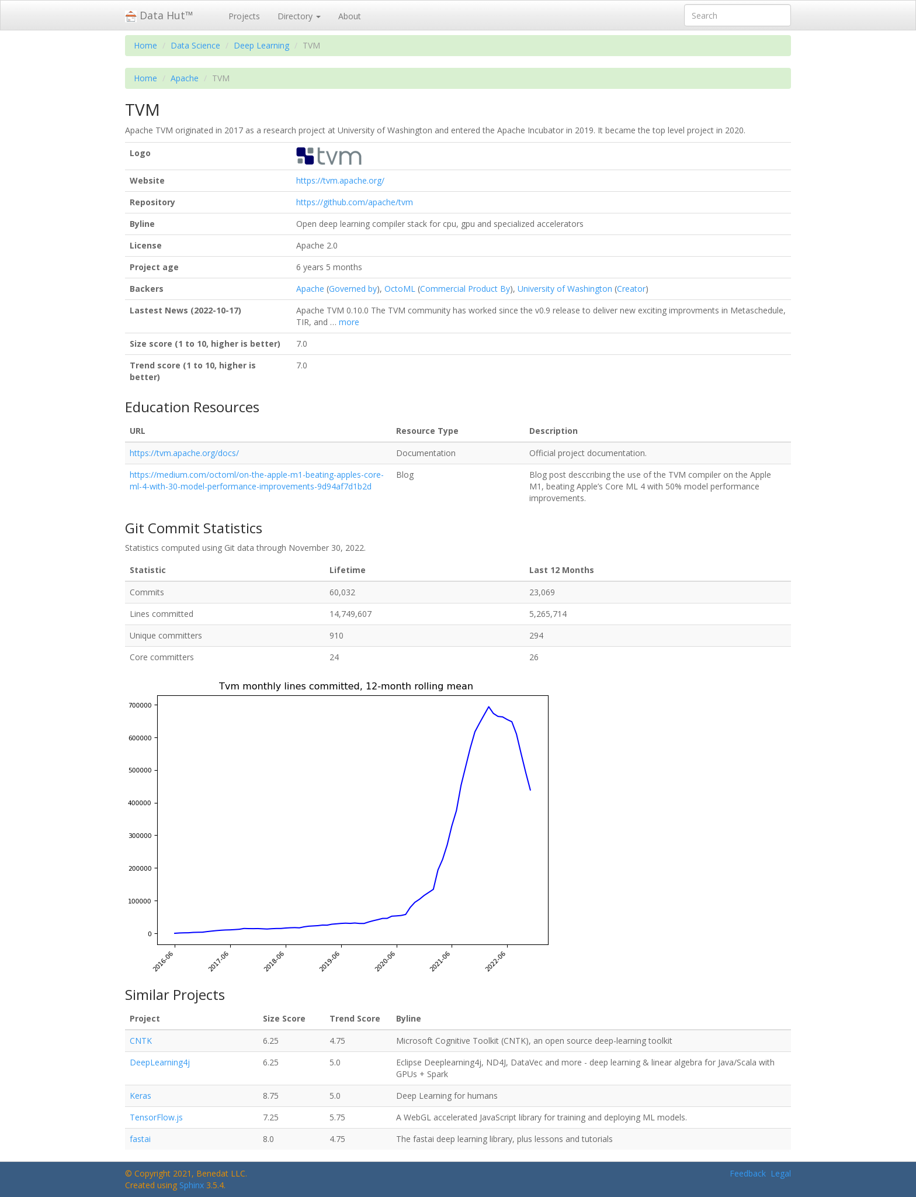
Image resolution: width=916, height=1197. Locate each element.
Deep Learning (261, 45)
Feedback (748, 1173)
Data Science (195, 45)
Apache (185, 78)
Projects (244, 16)
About (349, 16)
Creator (631, 288)
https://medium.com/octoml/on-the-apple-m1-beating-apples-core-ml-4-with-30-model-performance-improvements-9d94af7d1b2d (257, 480)
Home (145, 45)
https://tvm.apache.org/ (340, 180)
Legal (781, 1173)
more (349, 321)
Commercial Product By (465, 288)
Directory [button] (299, 16)
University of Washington (565, 288)
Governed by (353, 288)
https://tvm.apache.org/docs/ (184, 452)
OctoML (399, 288)
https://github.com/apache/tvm (354, 202)
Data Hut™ (159, 15)
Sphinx (191, 1185)
